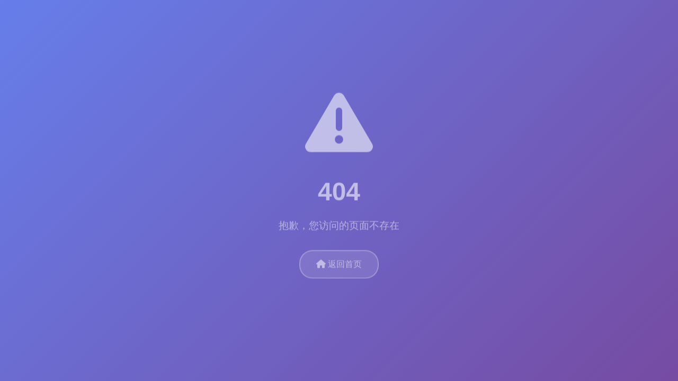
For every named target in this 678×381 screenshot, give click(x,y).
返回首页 (339, 263)
